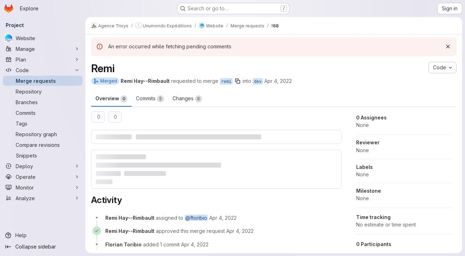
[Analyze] (43, 198)
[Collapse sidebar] (43, 247)
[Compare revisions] (43, 145)
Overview (111, 98)
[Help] (43, 235)
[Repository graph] (43, 134)
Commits (150, 98)
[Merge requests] (43, 81)
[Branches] (43, 102)
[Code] (43, 70)
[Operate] (43, 177)
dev (257, 81)
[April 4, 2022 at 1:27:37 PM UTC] (194, 244)
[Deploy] (43, 166)
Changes (187, 98)
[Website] (43, 38)
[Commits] (43, 113)
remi (226, 81)
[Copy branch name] (237, 81)
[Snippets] (43, 155)
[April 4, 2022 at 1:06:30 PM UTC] (223, 218)
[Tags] (43, 123)
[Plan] (43, 59)
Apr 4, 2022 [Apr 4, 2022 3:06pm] (278, 81)
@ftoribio (196, 218)
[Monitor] (43, 187)
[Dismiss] (448, 46)
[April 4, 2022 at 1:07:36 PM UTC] (240, 231)
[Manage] (43, 49)
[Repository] (43, 91)
